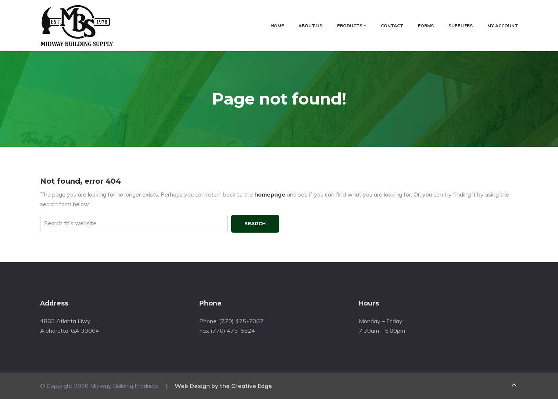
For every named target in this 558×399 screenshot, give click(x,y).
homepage (269, 194)
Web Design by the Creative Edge (223, 385)
